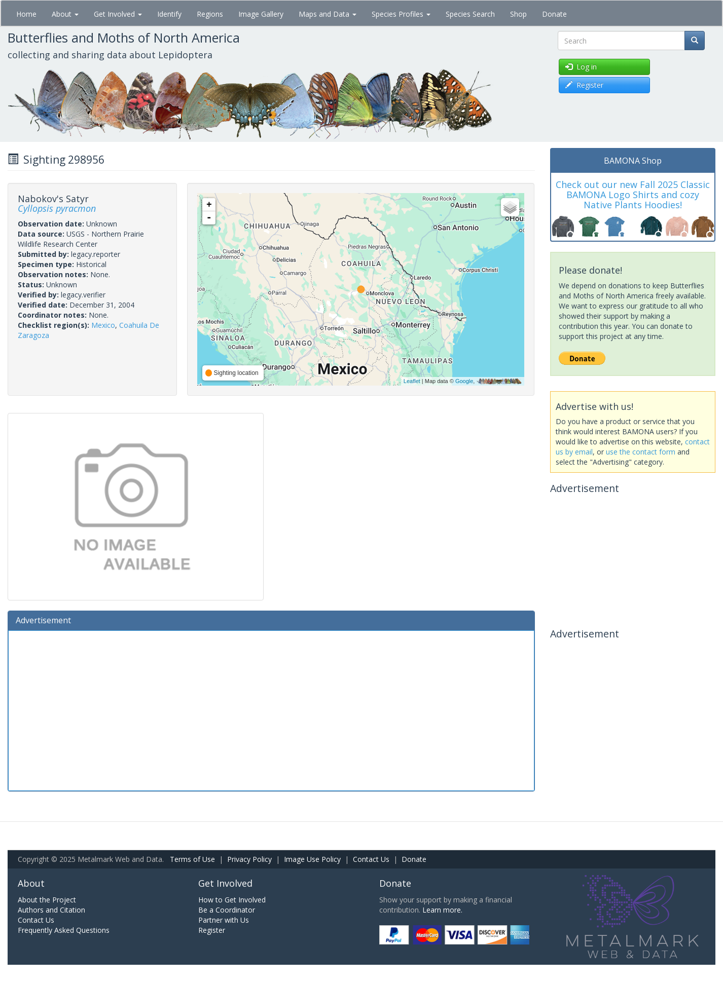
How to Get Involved (232, 899)
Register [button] (584, 85)
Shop (518, 14)
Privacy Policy (249, 859)
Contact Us (371, 859)
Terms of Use (192, 859)
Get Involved (118, 14)
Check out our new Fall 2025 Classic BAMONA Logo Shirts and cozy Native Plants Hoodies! (633, 194)
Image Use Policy (312, 859)
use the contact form (640, 452)
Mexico (103, 325)
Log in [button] (581, 66)
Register (211, 930)
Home (26, 14)
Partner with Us (223, 920)
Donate (554, 14)
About (65, 14)
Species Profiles (401, 14)
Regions (210, 14)
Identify (169, 14)
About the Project (47, 899)
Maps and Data (327, 14)
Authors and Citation (51, 910)
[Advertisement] (271, 709)
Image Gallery (260, 14)
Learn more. (442, 910)
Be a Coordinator (226, 910)
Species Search (470, 14)
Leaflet (412, 381)
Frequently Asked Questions (64, 930)
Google (464, 381)
